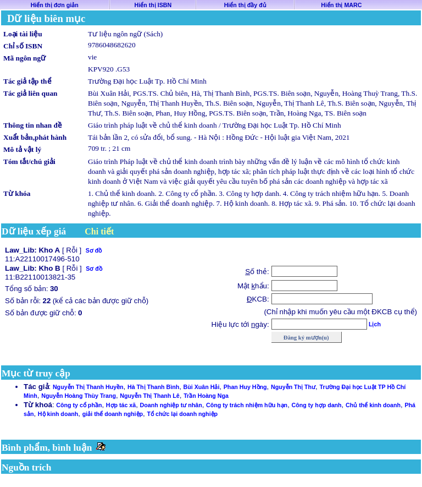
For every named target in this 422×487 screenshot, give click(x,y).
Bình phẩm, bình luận (47, 447)
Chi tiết (99, 231)
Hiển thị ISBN (153, 5)
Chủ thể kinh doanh (373, 405)
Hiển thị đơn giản (55, 5)
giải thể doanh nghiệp (112, 414)
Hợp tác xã (121, 405)
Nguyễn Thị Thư (293, 387)
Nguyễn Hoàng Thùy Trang (78, 395)
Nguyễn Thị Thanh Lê (149, 395)
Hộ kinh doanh (58, 414)
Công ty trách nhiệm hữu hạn (246, 405)
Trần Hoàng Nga (206, 395)
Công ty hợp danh (317, 405)
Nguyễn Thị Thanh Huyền (88, 387)
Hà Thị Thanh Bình (153, 387)
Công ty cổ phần (79, 405)
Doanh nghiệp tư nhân (171, 405)
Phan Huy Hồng (245, 387)
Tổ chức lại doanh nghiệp (182, 414)
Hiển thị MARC (341, 5)
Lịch (375, 324)
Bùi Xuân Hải (202, 387)
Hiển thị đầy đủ (245, 5)
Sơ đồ (94, 250)
